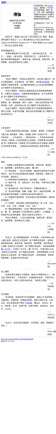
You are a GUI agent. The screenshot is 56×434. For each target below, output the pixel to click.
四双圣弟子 (6, 76)
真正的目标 (44, 82)
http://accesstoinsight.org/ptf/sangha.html (17, 339)
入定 (9, 309)
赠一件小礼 (6, 249)
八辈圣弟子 (6, 128)
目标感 (29, 303)
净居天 (16, 94)
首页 (4, 2)
